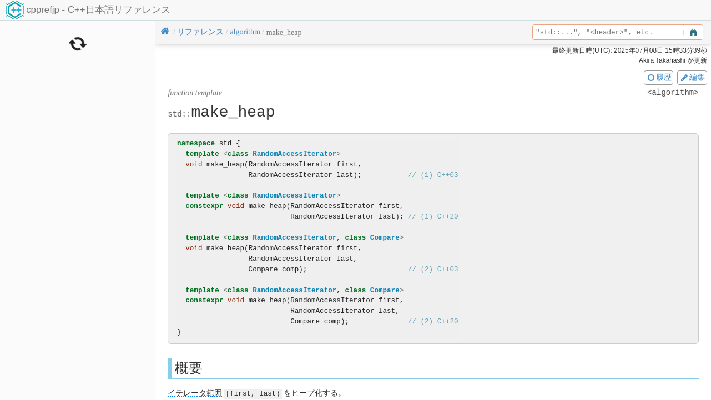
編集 (692, 77)
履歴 (659, 77)
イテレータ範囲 (195, 393)
